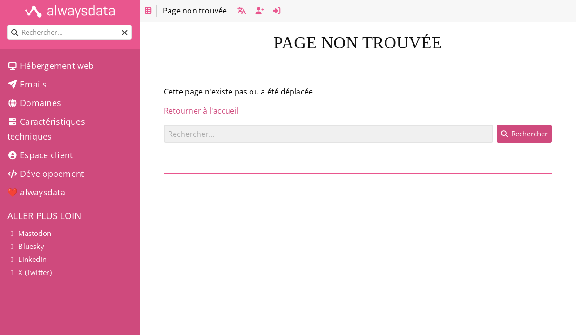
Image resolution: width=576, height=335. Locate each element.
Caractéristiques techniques (46, 129)
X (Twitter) (29, 272)
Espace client (40, 155)
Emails (27, 84)
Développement (45, 173)
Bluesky (25, 246)
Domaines (34, 102)
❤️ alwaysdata (36, 192)
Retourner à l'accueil (201, 111)
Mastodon (29, 233)
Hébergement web (50, 65)
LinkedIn (27, 259)
